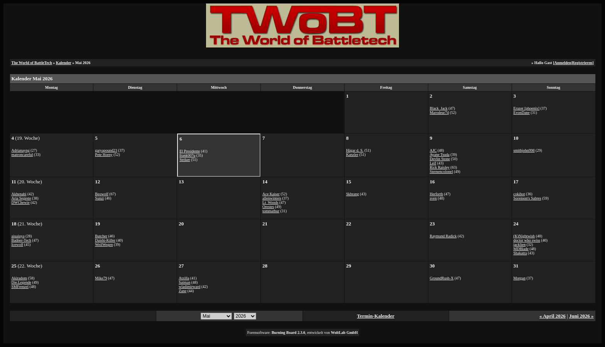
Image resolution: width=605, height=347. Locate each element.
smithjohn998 (524, 150)
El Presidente (189, 151)
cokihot (519, 194)
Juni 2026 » (581, 316)
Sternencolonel (441, 171)
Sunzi (99, 198)
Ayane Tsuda (440, 154)
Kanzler (352, 154)
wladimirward (189, 286)
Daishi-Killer (105, 240)
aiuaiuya (18, 236)
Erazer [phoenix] (526, 108)
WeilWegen (104, 244)
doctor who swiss (527, 240)
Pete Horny (103, 154)
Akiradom (19, 278)
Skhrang (352, 194)
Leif (433, 163)
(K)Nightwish (524, 236)
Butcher (101, 236)
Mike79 (101, 278)
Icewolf (18, 244)
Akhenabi (19, 194)
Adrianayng (21, 150)
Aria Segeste (21, 198)
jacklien (520, 244)
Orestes (268, 207)
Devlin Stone (440, 159)
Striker (184, 159)
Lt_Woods (270, 202)
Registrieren (582, 63)
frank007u (187, 155)
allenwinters (271, 198)
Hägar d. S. (354, 150)
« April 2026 (552, 316)
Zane (182, 291)
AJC (433, 150)
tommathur (270, 211)
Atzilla (184, 278)
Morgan (520, 278)
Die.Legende (21, 282)
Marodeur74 (439, 112)
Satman (184, 282)
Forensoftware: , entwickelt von (302, 332)
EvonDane (522, 112)
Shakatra (520, 253)
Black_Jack (439, 108)
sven (433, 198)
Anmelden (562, 63)
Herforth (436, 194)
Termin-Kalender (375, 316)
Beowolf (101, 194)
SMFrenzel (20, 286)
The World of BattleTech (32, 63)
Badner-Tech (21, 240)
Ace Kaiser (271, 194)
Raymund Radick (443, 236)
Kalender (63, 63)
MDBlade (521, 249)
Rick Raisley (440, 167)
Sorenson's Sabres (527, 198)
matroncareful (22, 154)
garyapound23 (106, 150)
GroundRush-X (442, 278)
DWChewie (21, 202)
